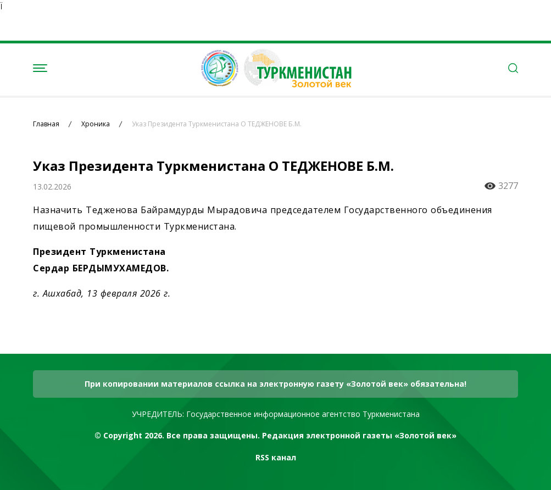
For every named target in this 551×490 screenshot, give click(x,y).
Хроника (95, 124)
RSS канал (275, 457)
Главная (46, 124)
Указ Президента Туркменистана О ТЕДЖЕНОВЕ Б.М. (217, 124)
